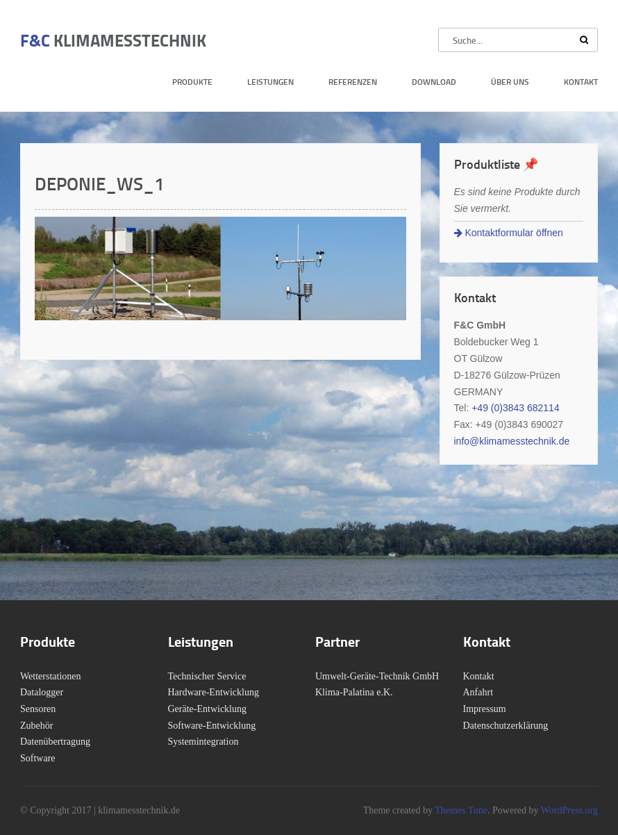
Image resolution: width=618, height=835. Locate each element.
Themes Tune (461, 810)
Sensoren (38, 709)
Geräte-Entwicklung (207, 709)
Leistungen (270, 82)
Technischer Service (207, 676)
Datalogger (41, 692)
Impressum (484, 709)
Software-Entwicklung (212, 725)
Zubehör (36, 725)
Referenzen (352, 82)
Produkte (192, 82)
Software (38, 758)
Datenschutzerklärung (506, 725)
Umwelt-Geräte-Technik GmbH (377, 676)
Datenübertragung (55, 741)
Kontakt (581, 82)
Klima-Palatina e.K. (354, 692)
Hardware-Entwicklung (213, 692)
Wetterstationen (50, 676)
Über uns (510, 82)
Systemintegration (203, 741)
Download (434, 82)
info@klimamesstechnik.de (512, 441)
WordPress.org (568, 810)
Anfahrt (478, 692)
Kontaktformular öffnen (508, 232)
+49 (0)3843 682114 (515, 407)
